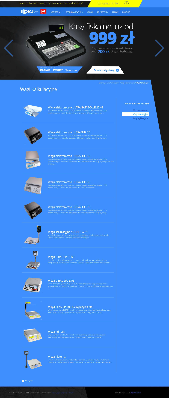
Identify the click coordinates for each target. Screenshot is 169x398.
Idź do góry (28, 380)
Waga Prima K (56, 331)
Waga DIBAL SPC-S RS (61, 280)
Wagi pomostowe (140, 109)
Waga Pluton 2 (57, 356)
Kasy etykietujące (140, 117)
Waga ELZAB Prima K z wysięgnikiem (70, 306)
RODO (71, 392)
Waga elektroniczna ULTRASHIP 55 (69, 155)
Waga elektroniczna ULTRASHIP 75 (69, 131)
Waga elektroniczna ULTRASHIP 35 (69, 181)
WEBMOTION (136, 392)
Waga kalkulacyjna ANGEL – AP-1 (68, 231)
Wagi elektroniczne (127, 82)
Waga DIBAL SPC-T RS (61, 256)
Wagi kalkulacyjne (140, 113)
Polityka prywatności (59, 392)
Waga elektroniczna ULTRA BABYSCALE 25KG (75, 106)
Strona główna (104, 82)
